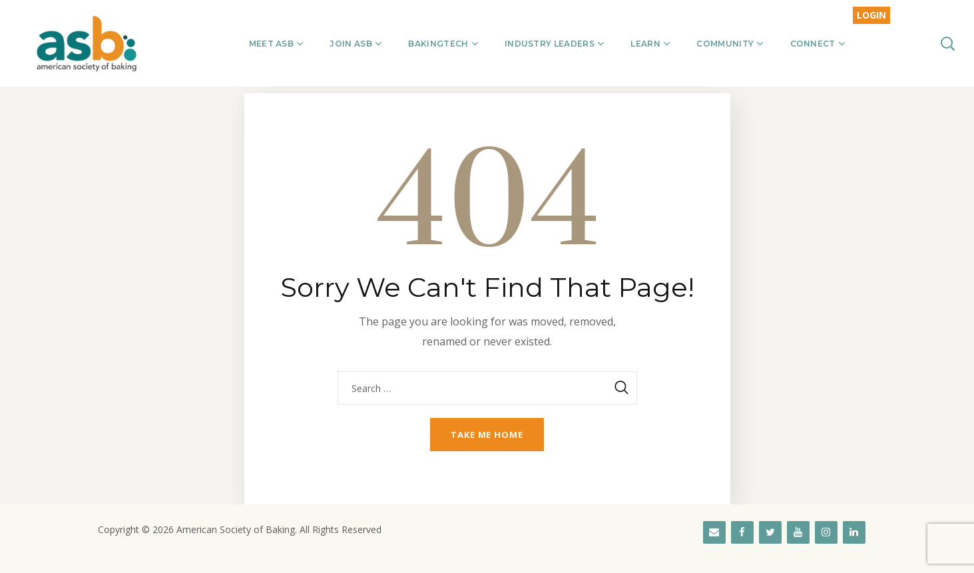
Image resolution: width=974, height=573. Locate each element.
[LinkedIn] (854, 532)
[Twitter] (770, 532)
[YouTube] (798, 532)
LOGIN (871, 15)
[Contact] (714, 532)
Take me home (487, 435)
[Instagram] (826, 532)
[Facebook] (742, 532)
